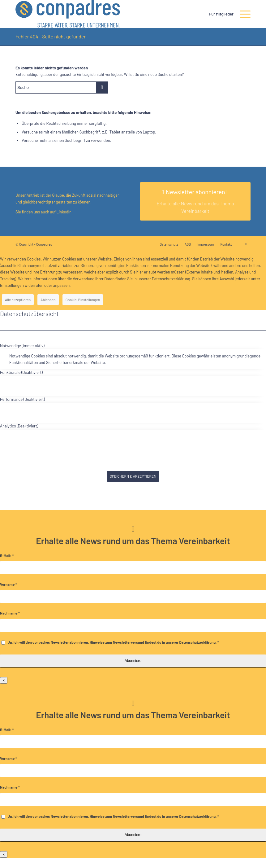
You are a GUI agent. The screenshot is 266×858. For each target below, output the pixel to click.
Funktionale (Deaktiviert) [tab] (21, 372)
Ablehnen (48, 299)
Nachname (10, 613)
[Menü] (242, 14)
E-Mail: (7, 555)
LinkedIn (63, 211)
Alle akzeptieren (18, 299)
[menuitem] (218, 14)
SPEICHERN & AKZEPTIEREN (133, 476)
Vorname (8, 584)
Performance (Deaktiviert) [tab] (22, 399)
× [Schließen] (3, 680)
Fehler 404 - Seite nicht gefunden (51, 36)
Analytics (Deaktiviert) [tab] (19, 425)
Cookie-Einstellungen (83, 299)
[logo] (67, 14)
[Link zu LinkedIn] (246, 244)
